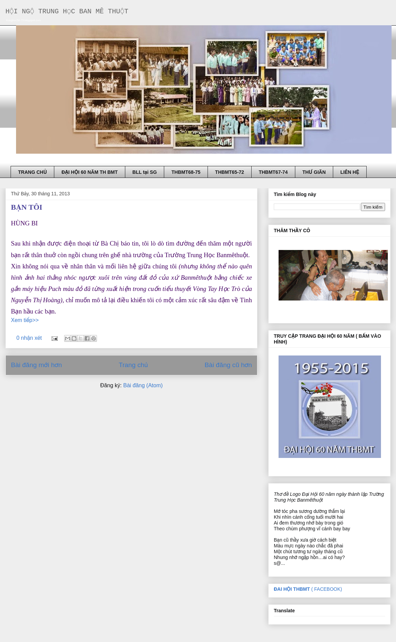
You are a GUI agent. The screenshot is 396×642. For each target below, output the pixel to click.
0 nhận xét (29, 338)
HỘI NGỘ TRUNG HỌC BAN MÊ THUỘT (66, 11)
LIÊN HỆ (349, 172)
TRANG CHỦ (32, 172)
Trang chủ (133, 364)
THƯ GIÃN (314, 172)
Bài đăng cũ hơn (228, 364)
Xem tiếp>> (25, 320)
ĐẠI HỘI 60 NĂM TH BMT (89, 172)
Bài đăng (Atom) (143, 385)
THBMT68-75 (185, 172)
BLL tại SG (144, 172)
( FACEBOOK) (308, 589)
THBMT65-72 (229, 172)
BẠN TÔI (26, 207)
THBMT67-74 (273, 172)
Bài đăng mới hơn (36, 364)
